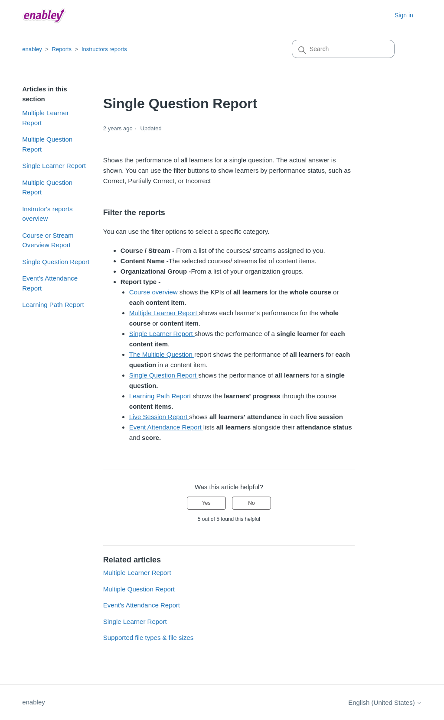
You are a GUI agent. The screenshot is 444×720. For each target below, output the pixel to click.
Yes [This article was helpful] (206, 503)
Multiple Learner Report (45, 117)
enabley (32, 49)
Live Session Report (159, 416)
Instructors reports (104, 49)
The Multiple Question (161, 354)
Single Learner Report (54, 165)
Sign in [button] (404, 15)
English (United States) (385, 702)
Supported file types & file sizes (148, 637)
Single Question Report (55, 261)
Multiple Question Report (47, 144)
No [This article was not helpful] (251, 503)
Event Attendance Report (166, 427)
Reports (62, 49)
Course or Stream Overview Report (47, 240)
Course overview (154, 292)
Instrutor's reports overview (47, 214)
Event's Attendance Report (50, 283)
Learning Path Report (53, 304)
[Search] (343, 49)
